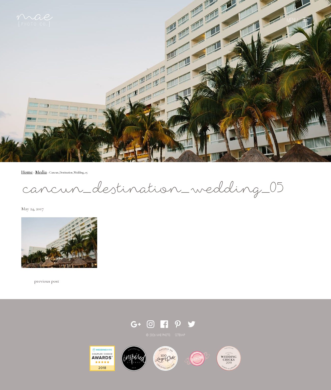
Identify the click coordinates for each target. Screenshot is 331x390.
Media (41, 172)
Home (27, 172)
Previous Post (46, 281)
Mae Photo (35, 20)
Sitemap (180, 335)
